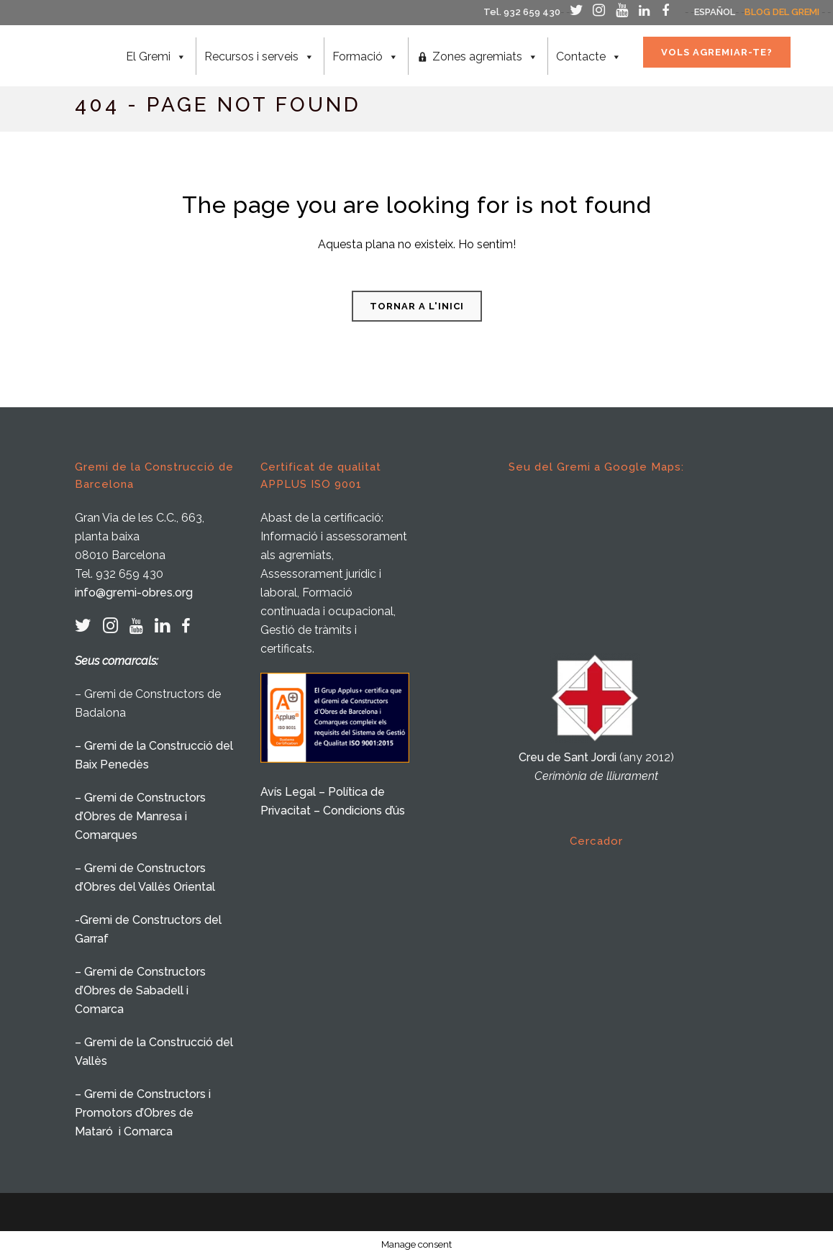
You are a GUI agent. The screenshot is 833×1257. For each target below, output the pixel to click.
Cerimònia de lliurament (596, 776)
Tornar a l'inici (417, 306)
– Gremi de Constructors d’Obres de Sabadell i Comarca (140, 990)
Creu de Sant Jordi (567, 757)
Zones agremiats (483, 56)
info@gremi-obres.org (134, 592)
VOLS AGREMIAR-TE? (714, 52)
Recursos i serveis (257, 56)
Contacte (586, 56)
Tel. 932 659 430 (521, 11)
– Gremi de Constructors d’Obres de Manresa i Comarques (140, 816)
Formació (363, 56)
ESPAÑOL (714, 11)
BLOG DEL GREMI (782, 11)
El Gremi (154, 56)
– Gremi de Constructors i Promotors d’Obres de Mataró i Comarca (143, 1112)
